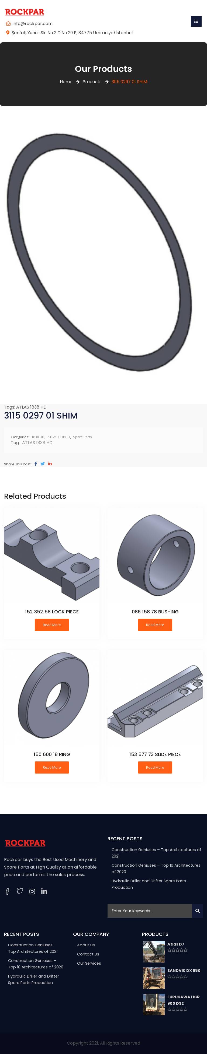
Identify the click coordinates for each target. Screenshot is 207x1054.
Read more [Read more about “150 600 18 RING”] (52, 767)
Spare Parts (82, 436)
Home (66, 82)
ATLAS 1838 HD (31, 407)
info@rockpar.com (33, 23)
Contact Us (88, 954)
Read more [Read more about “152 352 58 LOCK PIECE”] (52, 624)
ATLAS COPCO (58, 436)
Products (92, 82)
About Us (86, 945)
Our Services (89, 963)
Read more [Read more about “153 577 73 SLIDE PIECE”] (155, 767)
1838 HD (37, 436)
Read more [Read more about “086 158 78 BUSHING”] (155, 624)
